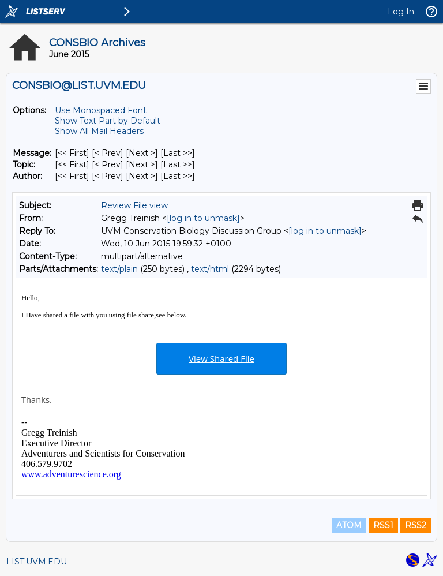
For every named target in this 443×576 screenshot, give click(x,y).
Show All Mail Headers (99, 131)
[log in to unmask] (203, 218)
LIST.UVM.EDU (36, 561)
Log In (401, 11)
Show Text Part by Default (107, 120)
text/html (210, 269)
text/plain (119, 269)
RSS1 (383, 525)
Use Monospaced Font (101, 110)
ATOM (349, 525)
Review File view (134, 205)
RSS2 (415, 525)
